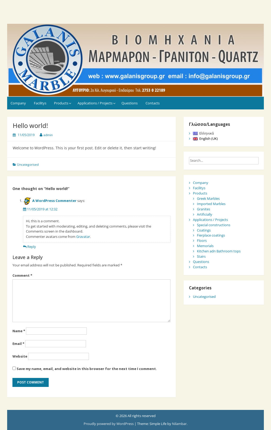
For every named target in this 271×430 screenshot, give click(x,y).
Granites (203, 209)
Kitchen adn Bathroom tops (219, 251)
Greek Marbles (208, 198)
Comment (22, 275)
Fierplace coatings (211, 235)
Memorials (205, 245)
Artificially (204, 214)
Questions (129, 103)
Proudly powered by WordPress (109, 423)
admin (48, 135)
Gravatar (83, 236)
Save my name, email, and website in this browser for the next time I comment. (87, 368)
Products (61, 103)
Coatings (204, 230)
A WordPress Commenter (54, 200)
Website (19, 356)
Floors (202, 240)
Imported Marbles (211, 203)
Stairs (201, 256)
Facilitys (40, 103)
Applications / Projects (95, 103)
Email (18, 343)
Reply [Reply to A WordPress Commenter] (31, 246)
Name (18, 331)
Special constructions (213, 225)
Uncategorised (28, 164)
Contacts (153, 103)
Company (18, 103)
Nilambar (179, 423)
